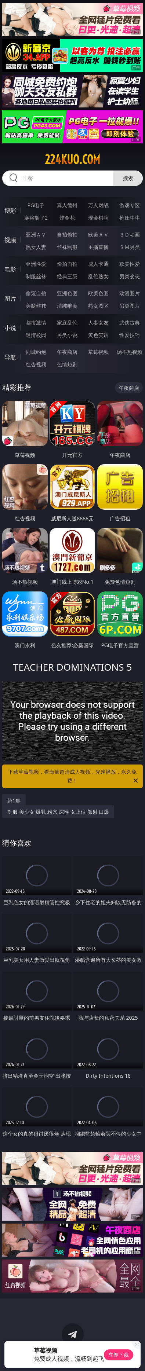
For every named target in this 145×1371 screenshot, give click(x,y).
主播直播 (98, 246)
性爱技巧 (129, 334)
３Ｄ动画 (129, 234)
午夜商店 (67, 351)
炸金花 (67, 217)
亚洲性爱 (36, 263)
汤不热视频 (129, 351)
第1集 (14, 800)
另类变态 (129, 276)
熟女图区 (98, 305)
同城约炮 (36, 351)
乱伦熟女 (98, 276)
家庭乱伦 (67, 322)
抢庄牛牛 (129, 217)
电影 (10, 269)
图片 (10, 298)
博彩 (10, 210)
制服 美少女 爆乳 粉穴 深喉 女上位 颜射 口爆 (58, 811)
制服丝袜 (36, 276)
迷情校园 (36, 334)
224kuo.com (72, 159)
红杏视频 (36, 364)
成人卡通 (98, 263)
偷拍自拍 (67, 263)
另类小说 (67, 334)
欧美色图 (98, 293)
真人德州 (67, 205)
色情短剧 (67, 364)
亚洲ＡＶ (36, 234)
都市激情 (36, 322)
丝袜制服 (67, 246)
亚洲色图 (67, 293)
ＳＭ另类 (129, 246)
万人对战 (98, 205)
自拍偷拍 (67, 234)
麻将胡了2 (36, 217)
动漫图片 (129, 293)
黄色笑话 (98, 334)
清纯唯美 (67, 305)
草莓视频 (98, 351)
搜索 (128, 178)
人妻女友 (98, 322)
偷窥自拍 (36, 293)
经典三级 (67, 276)
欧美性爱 (129, 263)
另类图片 (129, 305)
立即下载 (118, 1354)
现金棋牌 (98, 217)
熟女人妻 (36, 246)
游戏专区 (129, 205)
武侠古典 (129, 322)
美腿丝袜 (36, 305)
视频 (10, 240)
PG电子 (35, 205)
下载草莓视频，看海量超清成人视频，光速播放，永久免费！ (73, 776)
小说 (10, 328)
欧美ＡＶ (98, 234)
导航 (10, 357)
